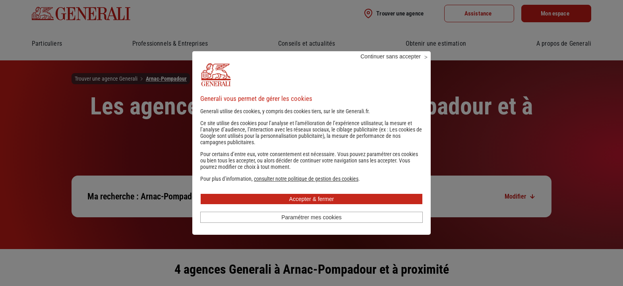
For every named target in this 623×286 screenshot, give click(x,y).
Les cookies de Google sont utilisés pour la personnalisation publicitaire (311, 143)
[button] (306, 189)
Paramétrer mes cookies (311, 228)
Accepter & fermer (311, 210)
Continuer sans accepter (390, 67)
